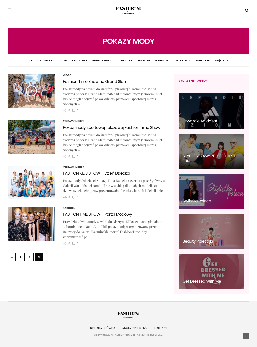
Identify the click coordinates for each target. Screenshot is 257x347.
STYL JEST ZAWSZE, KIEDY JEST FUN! (209, 158)
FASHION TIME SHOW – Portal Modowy (97, 214)
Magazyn (189, 60)
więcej (235, 60)
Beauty (113, 60)
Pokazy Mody (212, 60)
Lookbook (168, 60)
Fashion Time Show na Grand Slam (95, 81)
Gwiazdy (148, 60)
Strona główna (102, 328)
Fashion (130, 60)
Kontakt (160, 328)
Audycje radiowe (60, 60)
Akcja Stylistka (28, 60)
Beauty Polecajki (198, 241)
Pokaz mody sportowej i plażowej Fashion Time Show (111, 127)
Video (67, 75)
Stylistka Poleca (197, 201)
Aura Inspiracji (91, 60)
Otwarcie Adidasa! (200, 121)
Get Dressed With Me (202, 281)
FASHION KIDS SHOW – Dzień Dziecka (96, 173)
